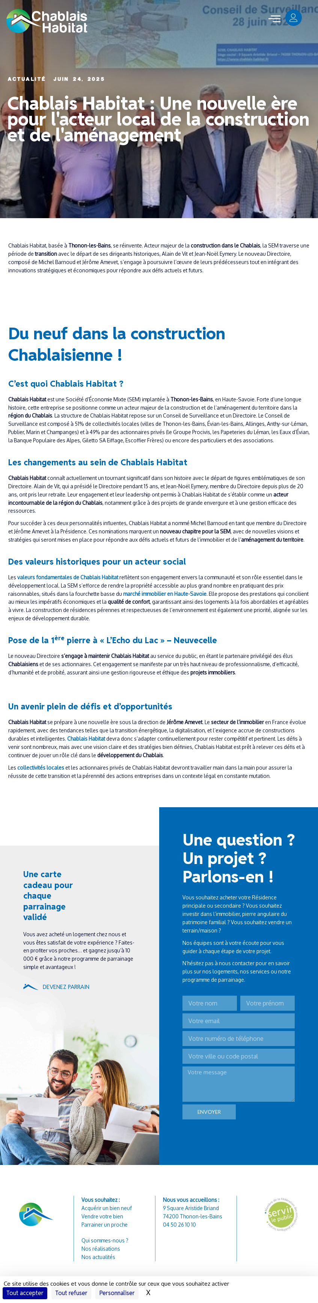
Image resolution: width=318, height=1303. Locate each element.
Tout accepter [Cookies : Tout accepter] (25, 1293)
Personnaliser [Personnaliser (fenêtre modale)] (117, 1293)
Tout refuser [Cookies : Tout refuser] (71, 1293)
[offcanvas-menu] (274, 19)
